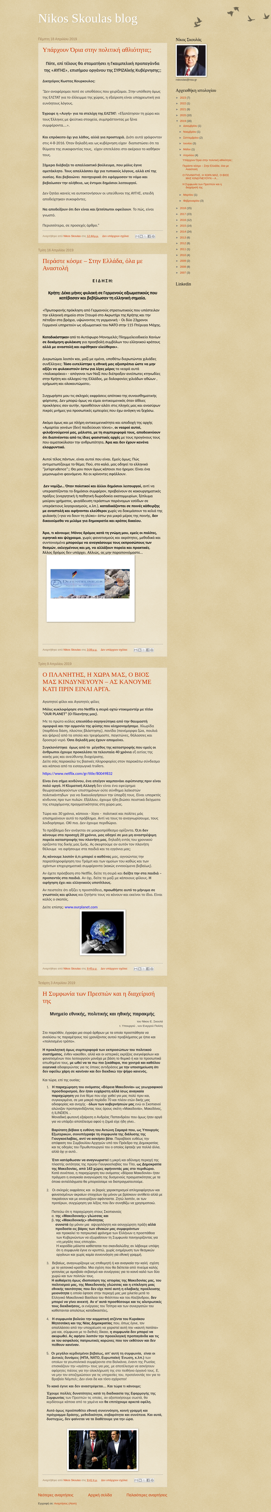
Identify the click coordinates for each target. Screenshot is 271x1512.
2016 (183, 220)
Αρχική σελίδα (100, 1495)
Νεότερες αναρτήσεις (55, 1495)
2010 (183, 255)
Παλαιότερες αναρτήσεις (147, 1495)
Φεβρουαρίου (191, 200)
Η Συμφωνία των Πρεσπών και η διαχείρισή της (202, 186)
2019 (183, 121)
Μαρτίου (188, 194)
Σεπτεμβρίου (191, 137)
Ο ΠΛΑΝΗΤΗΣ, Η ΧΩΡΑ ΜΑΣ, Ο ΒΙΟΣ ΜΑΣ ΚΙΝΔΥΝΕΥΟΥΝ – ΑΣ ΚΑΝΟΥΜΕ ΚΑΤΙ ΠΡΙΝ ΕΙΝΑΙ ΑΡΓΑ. (97, 681)
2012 (183, 243)
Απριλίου (189, 155)
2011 (183, 249)
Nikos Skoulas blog (88, 18)
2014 (183, 231)
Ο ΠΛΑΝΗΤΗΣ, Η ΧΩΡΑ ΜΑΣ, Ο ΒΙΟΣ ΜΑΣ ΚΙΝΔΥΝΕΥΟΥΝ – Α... (206, 177)
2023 (183, 97)
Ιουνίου (188, 143)
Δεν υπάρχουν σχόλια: (116, 236)
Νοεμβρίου (190, 131)
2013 (183, 237)
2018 (183, 208)
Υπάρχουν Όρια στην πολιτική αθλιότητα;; (97, 49)
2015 (183, 225)
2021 (183, 109)
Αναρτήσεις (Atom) (65, 1503)
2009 (183, 260)
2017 (183, 214)
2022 (183, 103)
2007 (183, 272)
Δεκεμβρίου (190, 125)
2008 (183, 266)
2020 (183, 115)
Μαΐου (187, 149)
